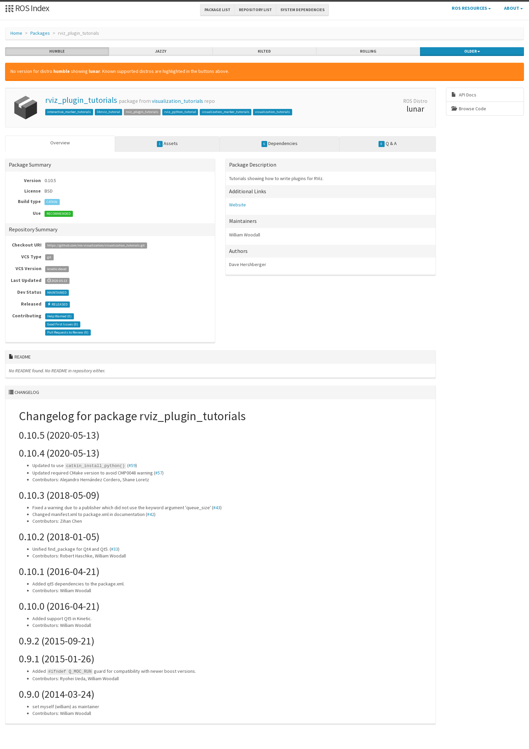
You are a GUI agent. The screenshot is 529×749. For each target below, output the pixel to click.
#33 (114, 549)
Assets (167, 143)
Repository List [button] (255, 9)
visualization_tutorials (177, 101)
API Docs (463, 95)
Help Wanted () (59, 316)
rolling (368, 51)
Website (237, 205)
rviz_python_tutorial (180, 112)
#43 (216, 508)
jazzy (160, 51)
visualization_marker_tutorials (225, 112)
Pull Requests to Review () (67, 332)
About (513, 8)
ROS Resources (471, 8)
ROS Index (27, 7)
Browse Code (468, 109)
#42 (150, 514)
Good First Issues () (62, 324)
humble (57, 51)
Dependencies (279, 143)
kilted (264, 51)
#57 (158, 473)
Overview (60, 143)
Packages (40, 33)
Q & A (388, 143)
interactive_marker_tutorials (69, 112)
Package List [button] (217, 9)
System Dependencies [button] (302, 9)
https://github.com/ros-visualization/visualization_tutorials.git (96, 245)
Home (16, 33)
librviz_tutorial (108, 112)
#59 (132, 465)
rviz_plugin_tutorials (81, 100)
